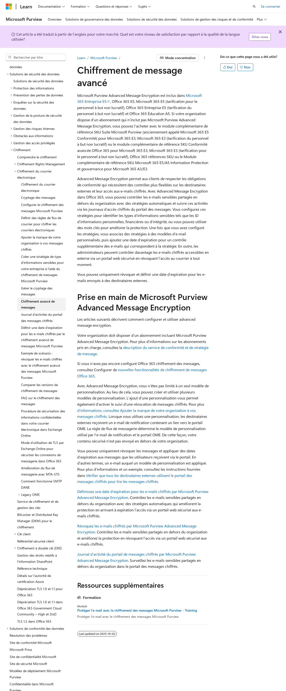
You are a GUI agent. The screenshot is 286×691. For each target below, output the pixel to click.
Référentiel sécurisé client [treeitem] (35, 519)
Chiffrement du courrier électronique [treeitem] (38, 165)
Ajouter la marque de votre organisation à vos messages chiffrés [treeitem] (42, 221)
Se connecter (270, 6)
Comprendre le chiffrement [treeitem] (37, 135)
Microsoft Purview (103, 57)
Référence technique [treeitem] (32, 546)
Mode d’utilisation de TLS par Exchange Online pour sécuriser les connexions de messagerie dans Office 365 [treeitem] (42, 430)
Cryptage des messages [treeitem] (38, 175)
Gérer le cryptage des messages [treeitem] (36, 269)
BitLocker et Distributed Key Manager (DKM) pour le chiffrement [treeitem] (37, 499)
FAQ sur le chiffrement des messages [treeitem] (40, 379)
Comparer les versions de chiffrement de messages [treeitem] (39, 366)
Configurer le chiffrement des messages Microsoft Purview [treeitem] (42, 186)
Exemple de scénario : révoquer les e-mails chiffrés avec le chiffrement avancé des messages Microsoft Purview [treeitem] (41, 343)
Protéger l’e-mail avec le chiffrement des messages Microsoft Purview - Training (137, 610)
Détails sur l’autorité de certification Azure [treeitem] (34, 557)
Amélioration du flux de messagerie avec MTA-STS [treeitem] (40, 449)
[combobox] (36, 57)
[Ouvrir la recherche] (254, 6)
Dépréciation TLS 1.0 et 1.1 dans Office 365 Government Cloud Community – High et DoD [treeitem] (40, 586)
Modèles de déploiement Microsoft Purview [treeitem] (35, 652)
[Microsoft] (9, 6)
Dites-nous (260, 36)
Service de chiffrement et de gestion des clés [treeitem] (37, 482)
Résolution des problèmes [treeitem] (28, 613)
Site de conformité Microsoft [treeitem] (31, 621)
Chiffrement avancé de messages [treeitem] (38, 282)
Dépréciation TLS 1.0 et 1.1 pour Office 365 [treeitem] (40, 570)
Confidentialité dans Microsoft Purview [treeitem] (32, 665)
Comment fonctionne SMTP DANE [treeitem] (41, 462)
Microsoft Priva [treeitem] (21, 627)
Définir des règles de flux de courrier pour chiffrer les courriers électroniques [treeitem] (41, 202)
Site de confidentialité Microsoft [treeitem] (33, 635)
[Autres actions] (204, 58)
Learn (81, 57)
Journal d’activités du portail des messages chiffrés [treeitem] (41, 295)
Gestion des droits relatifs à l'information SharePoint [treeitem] (37, 536)
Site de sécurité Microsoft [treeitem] (28, 642)
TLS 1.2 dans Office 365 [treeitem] (34, 599)
